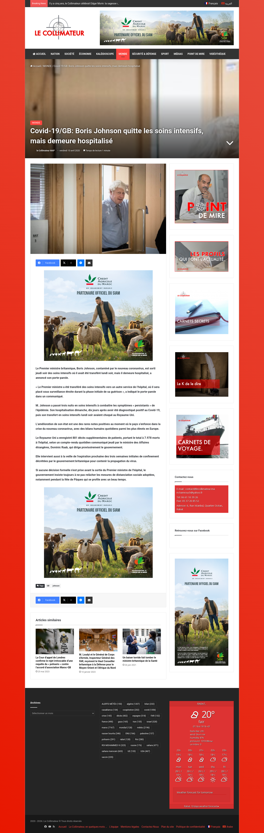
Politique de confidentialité (190, 826)
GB (48, 586)
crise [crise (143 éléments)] (107, 716)
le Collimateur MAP (46, 150)
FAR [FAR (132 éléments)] (155, 716)
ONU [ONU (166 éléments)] (130, 733)
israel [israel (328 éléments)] (152, 721)
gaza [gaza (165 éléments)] (123, 721)
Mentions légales (130, 826)
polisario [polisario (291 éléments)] (108, 739)
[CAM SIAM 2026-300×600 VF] (201, 664)
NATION (55, 54)
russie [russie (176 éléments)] (136, 745)
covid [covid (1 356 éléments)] (150, 710)
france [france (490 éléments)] (107, 721)
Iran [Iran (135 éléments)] (137, 721)
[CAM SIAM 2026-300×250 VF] (98, 315)
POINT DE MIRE (196, 54)
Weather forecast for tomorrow (195, 792)
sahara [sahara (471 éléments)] (152, 745)
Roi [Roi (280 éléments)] (139, 739)
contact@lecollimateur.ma (200, 489)
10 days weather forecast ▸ (201, 806)
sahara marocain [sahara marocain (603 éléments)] (112, 751)
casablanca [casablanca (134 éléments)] (110, 710)
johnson (56, 586)
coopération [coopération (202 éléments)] (131, 710)
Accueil (35, 66)
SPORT (165, 54)
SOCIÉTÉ (69, 54)
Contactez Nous (150, 826)
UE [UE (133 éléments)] (132, 751)
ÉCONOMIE (85, 54)
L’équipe (113, 826)
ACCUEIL (39, 54)
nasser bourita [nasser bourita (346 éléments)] (111, 733)
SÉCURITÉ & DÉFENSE (144, 54)
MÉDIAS (178, 54)
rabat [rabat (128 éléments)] (125, 739)
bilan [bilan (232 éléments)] (149, 704)
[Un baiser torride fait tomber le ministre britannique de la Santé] (142, 641)
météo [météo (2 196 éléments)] (143, 727)
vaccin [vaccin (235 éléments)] (107, 757)
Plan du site (167, 826)
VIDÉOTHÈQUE (217, 54)
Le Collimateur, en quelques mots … (88, 826)
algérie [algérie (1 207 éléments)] (133, 704)
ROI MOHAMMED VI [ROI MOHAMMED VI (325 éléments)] (114, 745)
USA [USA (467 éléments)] (145, 751)
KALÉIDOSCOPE (105, 54)
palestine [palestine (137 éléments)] (147, 733)
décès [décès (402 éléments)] (122, 716)
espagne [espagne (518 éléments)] (139, 716)
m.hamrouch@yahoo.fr (189, 492)
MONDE (123, 54)
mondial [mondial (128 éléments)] (125, 727)
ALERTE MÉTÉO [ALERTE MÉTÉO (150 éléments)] (112, 704)
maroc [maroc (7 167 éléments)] (108, 727)
